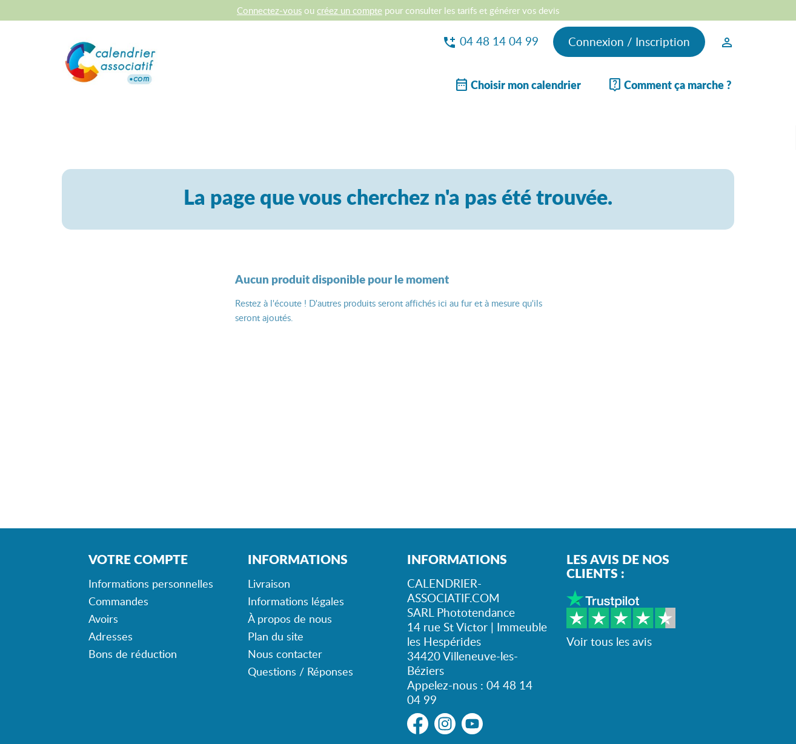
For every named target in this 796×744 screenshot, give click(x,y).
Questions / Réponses (300, 671)
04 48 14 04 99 (490, 40)
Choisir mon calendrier (517, 85)
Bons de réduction (132, 653)
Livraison (269, 583)
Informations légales (296, 601)
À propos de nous (290, 618)
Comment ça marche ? (669, 85)
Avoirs (103, 618)
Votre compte (138, 559)
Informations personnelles (150, 583)
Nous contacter (285, 653)
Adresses (110, 636)
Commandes (118, 601)
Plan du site (275, 636)
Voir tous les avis (609, 641)
